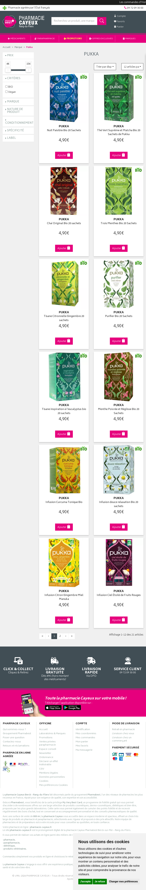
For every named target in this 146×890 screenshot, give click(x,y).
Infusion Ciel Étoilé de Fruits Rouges (119, 595)
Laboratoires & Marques (52, 734)
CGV (41, 769)
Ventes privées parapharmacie (47, 743)
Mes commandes (85, 738)
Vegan (10, 92)
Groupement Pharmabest (17, 734)
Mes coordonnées (86, 734)
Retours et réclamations (16, 746)
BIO (9, 87)
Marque (18, 47)
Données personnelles (52, 777)
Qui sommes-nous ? (14, 730)
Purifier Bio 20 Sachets (118, 316)
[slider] (8, 70)
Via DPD (91, 666)
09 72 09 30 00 (127, 664)
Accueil (6, 47)
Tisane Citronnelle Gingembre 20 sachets (64, 318)
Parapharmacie (45, 38)
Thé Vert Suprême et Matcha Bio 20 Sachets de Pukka (118, 133)
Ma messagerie (84, 750)
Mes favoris (82, 746)
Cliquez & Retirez (18, 664)
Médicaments (16, 38)
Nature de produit (15, 111)
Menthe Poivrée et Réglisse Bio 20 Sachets (118, 411)
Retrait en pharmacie (123, 730)
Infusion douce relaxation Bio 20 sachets (118, 504)
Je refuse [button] (100, 881)
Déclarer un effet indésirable (48, 763)
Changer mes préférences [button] (123, 881)
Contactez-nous (12, 742)
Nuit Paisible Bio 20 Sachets (64, 131)
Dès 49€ (54, 668)
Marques (129, 38)
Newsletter (45, 753)
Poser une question (13, 738)
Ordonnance (46, 758)
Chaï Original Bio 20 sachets (64, 224)
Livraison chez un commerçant (121, 739)
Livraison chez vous (123, 734)
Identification (83, 730)
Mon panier (82, 742)
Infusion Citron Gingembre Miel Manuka (63, 597)
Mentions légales (48, 773)
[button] (105, 66)
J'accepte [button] (85, 881)
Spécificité (15, 130)
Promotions (73, 38)
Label (11, 138)
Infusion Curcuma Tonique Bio (64, 502)
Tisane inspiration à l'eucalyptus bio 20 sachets (64, 411)
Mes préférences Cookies (53, 785)
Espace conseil (47, 749)
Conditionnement (19, 123)
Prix (10, 55)
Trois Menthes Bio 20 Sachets (119, 224)
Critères (13, 78)
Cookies (43, 781)
